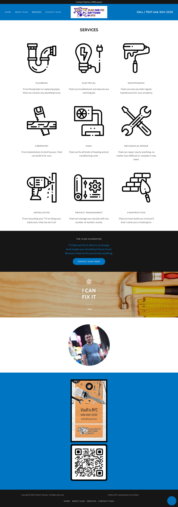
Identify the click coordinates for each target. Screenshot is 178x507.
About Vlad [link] (21, 12)
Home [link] (8, 12)
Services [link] (36, 12)
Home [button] (67, 501)
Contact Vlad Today (89, 261)
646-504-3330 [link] (163, 12)
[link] (89, 12)
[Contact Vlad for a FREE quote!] (89, 1)
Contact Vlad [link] (53, 12)
